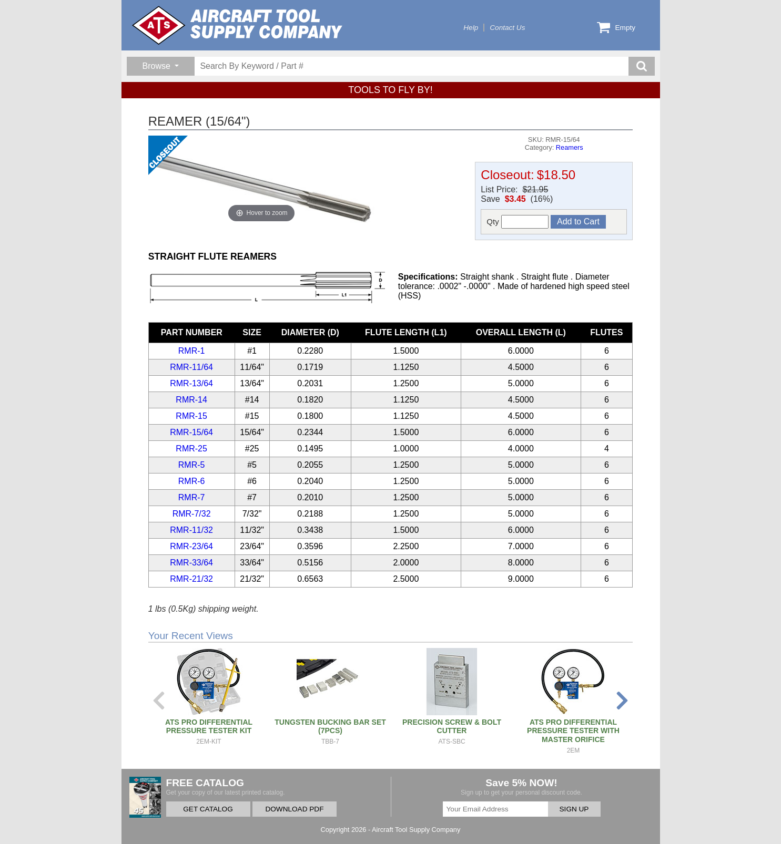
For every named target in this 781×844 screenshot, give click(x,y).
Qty (517, 222)
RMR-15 (191, 415)
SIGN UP (574, 809)
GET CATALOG (207, 809)
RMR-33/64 (191, 562)
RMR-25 (191, 448)
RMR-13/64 (191, 383)
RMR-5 (191, 464)
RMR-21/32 (191, 578)
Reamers (569, 147)
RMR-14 (191, 399)
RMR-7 (191, 497)
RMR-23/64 (191, 546)
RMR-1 (191, 350)
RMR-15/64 (191, 432)
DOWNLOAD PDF (294, 809)
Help (470, 28)
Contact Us (507, 28)
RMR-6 (191, 481)
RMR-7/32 (192, 513)
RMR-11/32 (191, 530)
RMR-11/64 (191, 367)
